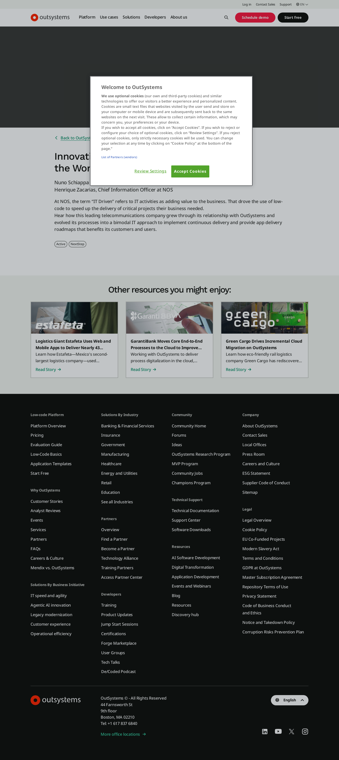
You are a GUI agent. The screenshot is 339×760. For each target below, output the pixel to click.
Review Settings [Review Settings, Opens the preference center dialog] (150, 171)
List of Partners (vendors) (119, 157)
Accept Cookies (190, 171)
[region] (171, 131)
